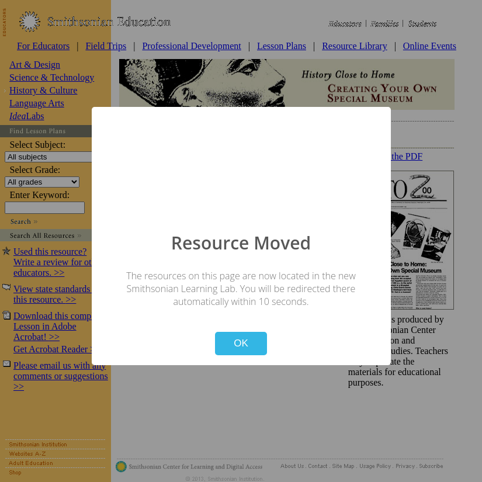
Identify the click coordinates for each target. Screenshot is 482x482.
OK (241, 343)
